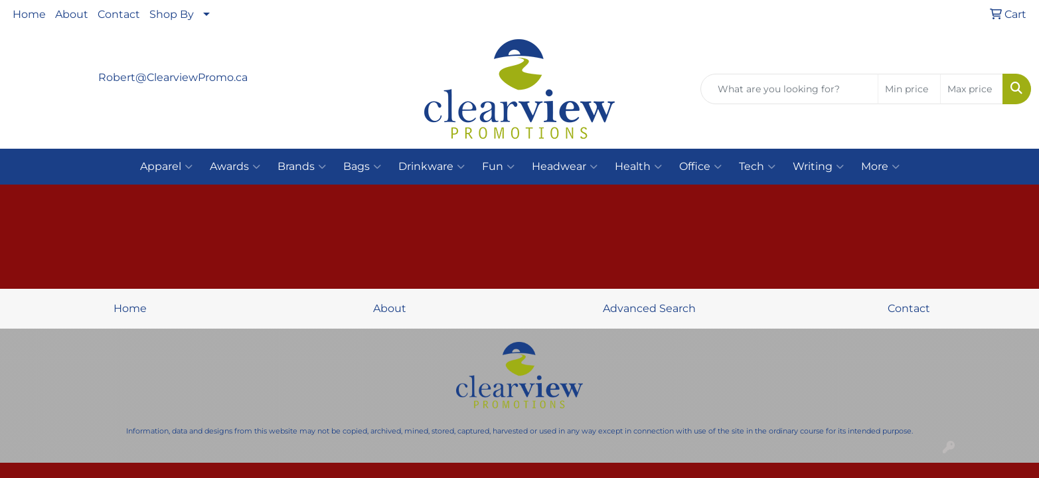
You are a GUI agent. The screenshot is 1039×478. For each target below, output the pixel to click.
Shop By (171, 14)
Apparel (166, 167)
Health (638, 167)
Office (700, 167)
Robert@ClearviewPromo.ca (173, 77)
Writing (818, 167)
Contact (119, 14)
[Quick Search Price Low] (909, 89)
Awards (235, 167)
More (880, 167)
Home (29, 14)
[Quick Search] (789, 89)
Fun (498, 167)
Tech (757, 167)
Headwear (565, 167)
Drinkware (431, 167)
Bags (362, 167)
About (71, 14)
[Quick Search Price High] (971, 89)
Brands (302, 167)
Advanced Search (649, 308)
